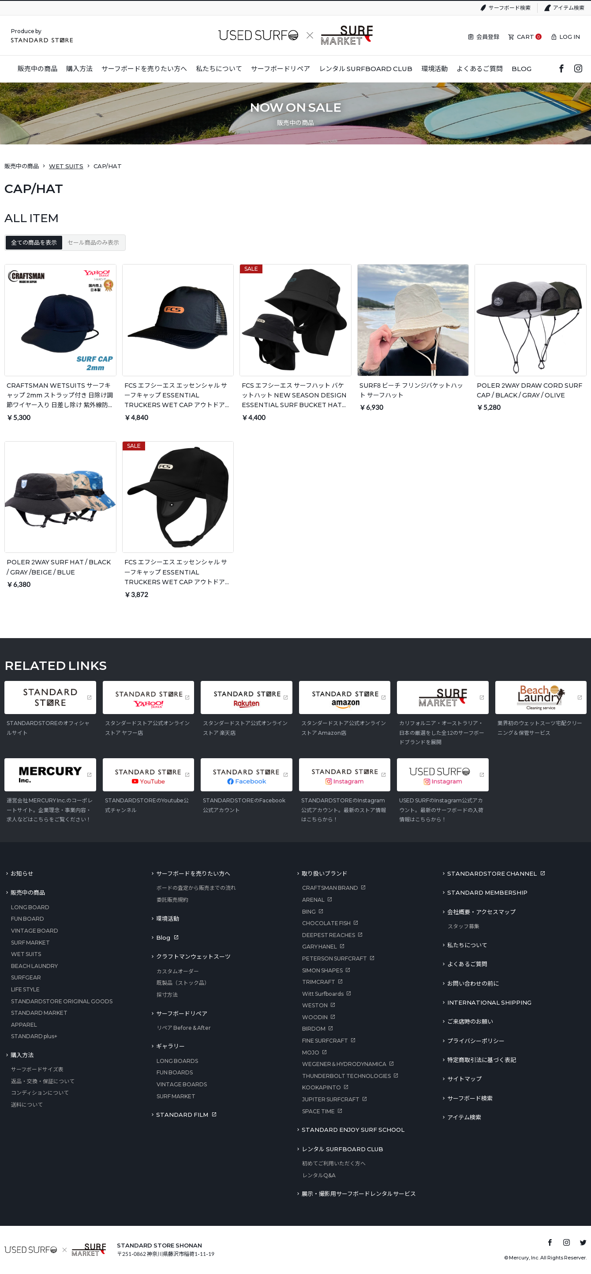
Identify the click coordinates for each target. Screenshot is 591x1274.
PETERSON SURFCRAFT (334, 958)
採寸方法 (167, 994)
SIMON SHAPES (322, 970)
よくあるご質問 (467, 964)
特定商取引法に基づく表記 (481, 1059)
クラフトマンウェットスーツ (193, 956)
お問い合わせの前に (473, 983)
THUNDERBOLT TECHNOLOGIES (346, 1076)
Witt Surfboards (323, 993)
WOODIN (315, 1017)
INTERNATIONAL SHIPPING (489, 1002)
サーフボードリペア (181, 1013)
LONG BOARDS (177, 1061)
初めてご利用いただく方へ (334, 1163)
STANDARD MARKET (39, 1012)
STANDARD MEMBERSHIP (487, 892)
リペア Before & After (184, 1027)
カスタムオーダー (178, 971)
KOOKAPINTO (321, 1087)
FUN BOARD (27, 918)
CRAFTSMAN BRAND (330, 888)
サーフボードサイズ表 (37, 1069)
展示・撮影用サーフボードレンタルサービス (359, 1193)
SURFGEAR (26, 977)
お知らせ (22, 873)
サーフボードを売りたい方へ (193, 873)
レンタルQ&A (319, 1175)
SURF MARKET (30, 942)
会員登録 (487, 36)
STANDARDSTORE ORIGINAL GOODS (61, 1001)
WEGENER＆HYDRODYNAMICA (344, 1064)
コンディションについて (40, 1092)
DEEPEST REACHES (328, 935)
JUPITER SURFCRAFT (330, 1099)
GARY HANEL (319, 946)
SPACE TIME (318, 1111)
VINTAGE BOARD (34, 930)
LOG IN (569, 36)
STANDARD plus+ (34, 1036)
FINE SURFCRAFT (325, 1040)
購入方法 (22, 1055)
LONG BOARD (30, 907)
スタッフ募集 (463, 926)
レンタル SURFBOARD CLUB (342, 1149)
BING (309, 911)
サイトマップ (464, 1078)
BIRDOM (313, 1028)
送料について (27, 1104)
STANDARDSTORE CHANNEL (492, 873)
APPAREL (24, 1024)
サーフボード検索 (510, 7)
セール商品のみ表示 (93, 242)
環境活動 (167, 918)
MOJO (310, 1052)
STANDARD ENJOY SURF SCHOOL (353, 1129)
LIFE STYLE (25, 989)
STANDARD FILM (182, 1114)
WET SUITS (66, 166)
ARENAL (313, 899)
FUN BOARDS (175, 1072)
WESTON (315, 1005)
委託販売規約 (172, 899)
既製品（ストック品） (183, 982)
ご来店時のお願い (470, 1021)
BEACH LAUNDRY (34, 966)
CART (525, 36)
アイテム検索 (568, 7)
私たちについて (467, 945)
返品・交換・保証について (43, 1081)
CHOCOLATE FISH (326, 923)
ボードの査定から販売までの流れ (196, 888)
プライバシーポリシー (476, 1040)
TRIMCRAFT (318, 982)
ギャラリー (170, 1046)
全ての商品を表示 (34, 242)
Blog (163, 937)
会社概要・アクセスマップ (481, 911)
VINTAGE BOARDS (182, 1084)
